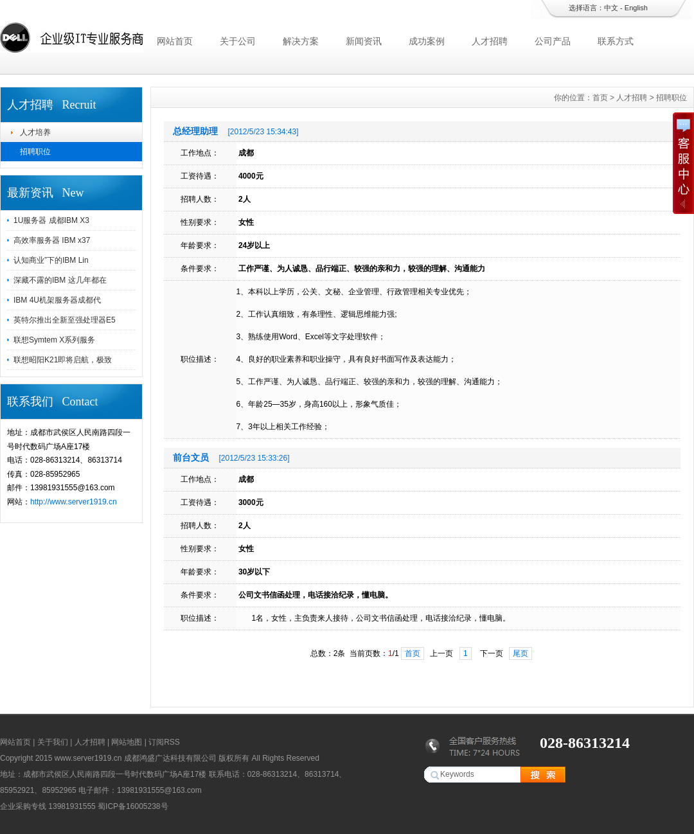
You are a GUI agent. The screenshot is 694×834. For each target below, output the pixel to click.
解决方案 (301, 41)
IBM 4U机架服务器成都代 (57, 300)
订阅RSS (164, 742)
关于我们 (52, 742)
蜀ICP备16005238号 (133, 806)
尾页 (520, 653)
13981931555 (71, 806)
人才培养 (35, 132)
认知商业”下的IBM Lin (51, 260)
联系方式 (616, 41)
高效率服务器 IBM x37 (51, 240)
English (636, 8)
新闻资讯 (364, 41)
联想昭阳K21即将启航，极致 (62, 359)
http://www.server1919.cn (73, 501)
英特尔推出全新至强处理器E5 (64, 319)
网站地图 (126, 742)
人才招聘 (490, 41)
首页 (600, 97)
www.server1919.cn (88, 758)
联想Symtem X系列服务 (54, 339)
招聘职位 (35, 151)
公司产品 (553, 41)
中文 (611, 8)
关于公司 (238, 41)
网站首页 (175, 41)
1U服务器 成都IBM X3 (51, 220)
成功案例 (427, 41)
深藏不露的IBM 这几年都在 (60, 280)
